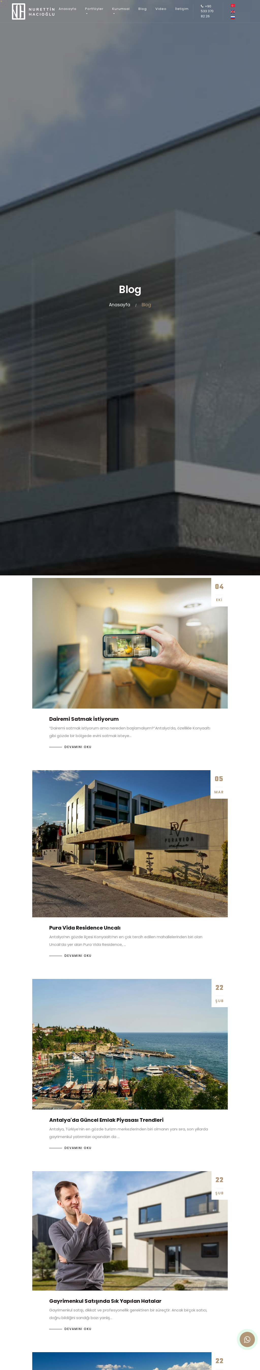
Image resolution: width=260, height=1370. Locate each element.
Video (161, 8)
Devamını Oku (78, 747)
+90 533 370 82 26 (207, 11)
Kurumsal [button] (121, 8)
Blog (142, 8)
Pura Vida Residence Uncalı (85, 927)
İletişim (182, 8)
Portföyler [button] (94, 8)
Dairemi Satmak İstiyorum (84, 719)
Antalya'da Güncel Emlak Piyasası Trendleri (106, 1120)
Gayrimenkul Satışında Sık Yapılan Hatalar (105, 1301)
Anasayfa (67, 8)
